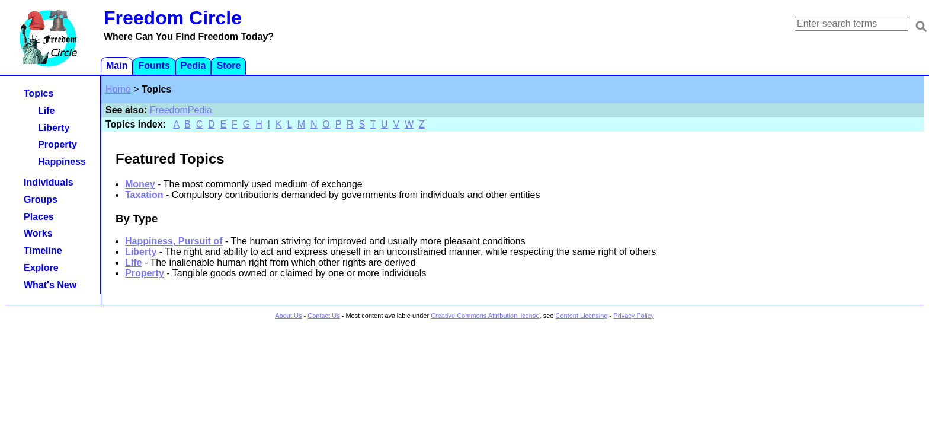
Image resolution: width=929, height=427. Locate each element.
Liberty (140, 252)
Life (133, 262)
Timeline (43, 251)
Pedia (193, 65)
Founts (153, 65)
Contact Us (323, 315)
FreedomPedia (181, 110)
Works (38, 233)
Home (118, 89)
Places (39, 217)
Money (140, 184)
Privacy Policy (633, 315)
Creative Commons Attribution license (485, 315)
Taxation (144, 195)
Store (228, 65)
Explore (41, 268)
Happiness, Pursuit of (173, 241)
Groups (40, 200)
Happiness (62, 162)
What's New (50, 285)
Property (144, 273)
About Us (288, 315)
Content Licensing (581, 315)
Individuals (48, 182)
